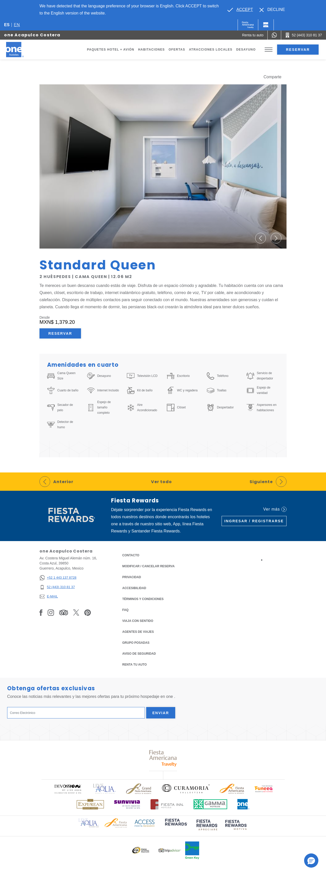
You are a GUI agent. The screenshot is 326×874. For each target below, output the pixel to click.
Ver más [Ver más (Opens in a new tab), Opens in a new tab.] (275, 509)
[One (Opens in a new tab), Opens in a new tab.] (248, 24)
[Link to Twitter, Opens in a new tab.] (76, 612)
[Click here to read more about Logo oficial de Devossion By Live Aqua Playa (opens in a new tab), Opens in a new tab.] (68, 789)
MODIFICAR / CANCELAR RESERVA (148, 566)
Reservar (298, 50)
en (17, 24)
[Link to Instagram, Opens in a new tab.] (51, 612)
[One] (266, 24)
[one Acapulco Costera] (21, 49)
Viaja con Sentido (137, 621)
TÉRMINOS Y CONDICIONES (143, 599)
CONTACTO (130, 555)
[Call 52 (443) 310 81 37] (303, 35)
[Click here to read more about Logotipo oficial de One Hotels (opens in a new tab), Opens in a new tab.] (243, 804)
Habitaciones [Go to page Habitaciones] (151, 49)
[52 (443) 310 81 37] (57, 587)
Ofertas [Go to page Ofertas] (177, 49)
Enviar (160, 713)
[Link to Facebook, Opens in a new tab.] (41, 612)
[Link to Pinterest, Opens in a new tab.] (87, 612)
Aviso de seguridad (139, 653)
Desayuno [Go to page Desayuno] (246, 49)
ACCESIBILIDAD (134, 588)
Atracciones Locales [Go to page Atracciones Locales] (211, 49)
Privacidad (131, 577)
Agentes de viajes (138, 632)
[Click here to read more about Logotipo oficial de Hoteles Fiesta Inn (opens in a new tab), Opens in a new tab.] (167, 804)
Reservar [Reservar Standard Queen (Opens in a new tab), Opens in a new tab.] (60, 333)
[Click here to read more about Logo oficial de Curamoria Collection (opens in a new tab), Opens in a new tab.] (186, 788)
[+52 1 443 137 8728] (57, 578)
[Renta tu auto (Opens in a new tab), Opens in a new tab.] (252, 35)
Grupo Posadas (136, 643)
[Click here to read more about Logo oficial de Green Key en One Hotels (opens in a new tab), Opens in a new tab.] (192, 850)
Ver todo (161, 481)
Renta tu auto (134, 664)
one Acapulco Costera (32, 35)
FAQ (125, 610)
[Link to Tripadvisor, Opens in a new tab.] (63, 612)
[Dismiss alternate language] (272, 9)
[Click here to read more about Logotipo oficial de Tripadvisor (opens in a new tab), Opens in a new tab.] (169, 850)
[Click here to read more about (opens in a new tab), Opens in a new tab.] (175, 825)
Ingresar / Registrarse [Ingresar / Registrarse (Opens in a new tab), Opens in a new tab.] (254, 521)
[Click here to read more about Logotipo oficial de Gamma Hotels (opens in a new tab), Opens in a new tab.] (210, 804)
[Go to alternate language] (240, 9)
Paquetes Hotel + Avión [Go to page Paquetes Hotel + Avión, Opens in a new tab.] (110, 49)
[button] (260, 238)
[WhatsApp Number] (274, 35)
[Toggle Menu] (269, 50)
